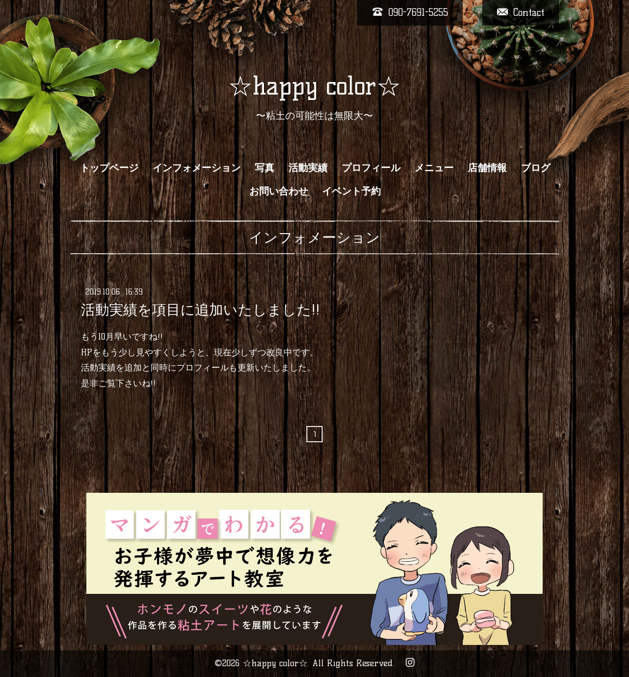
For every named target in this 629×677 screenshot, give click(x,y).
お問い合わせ (278, 191)
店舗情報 (487, 168)
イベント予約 (351, 191)
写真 (264, 168)
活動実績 (308, 168)
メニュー (434, 168)
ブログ (535, 168)
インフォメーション (197, 168)
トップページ (109, 168)
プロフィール (371, 168)
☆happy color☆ (314, 86)
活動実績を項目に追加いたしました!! (200, 309)
